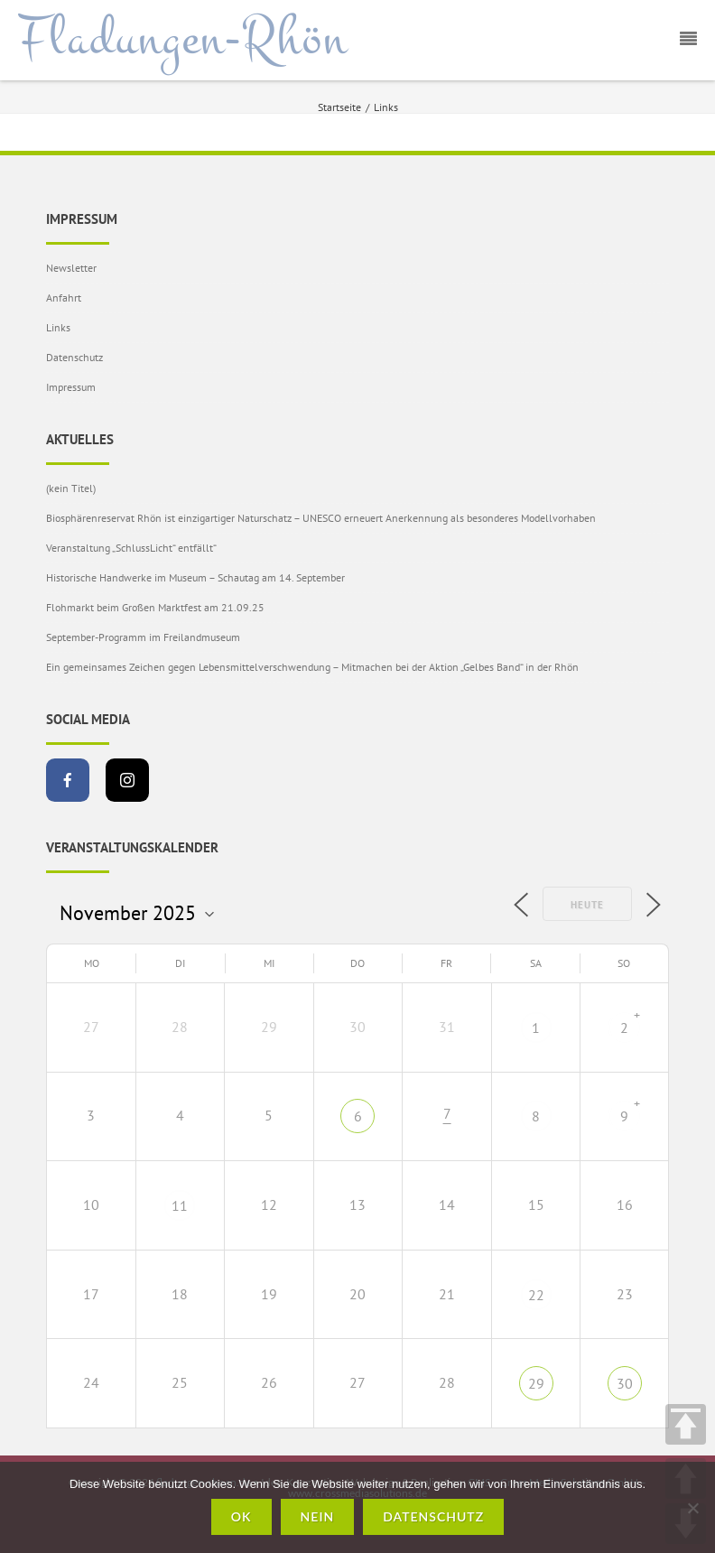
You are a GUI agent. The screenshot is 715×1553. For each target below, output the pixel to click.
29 (536, 1383)
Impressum (71, 387)
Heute (587, 904)
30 (625, 1383)
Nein (318, 1516)
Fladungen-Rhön (183, 39)
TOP (685, 1424)
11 (180, 1205)
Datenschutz (74, 357)
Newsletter (71, 267)
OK (241, 1516)
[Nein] (692, 1508)
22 (536, 1295)
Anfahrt (63, 297)
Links (58, 327)
